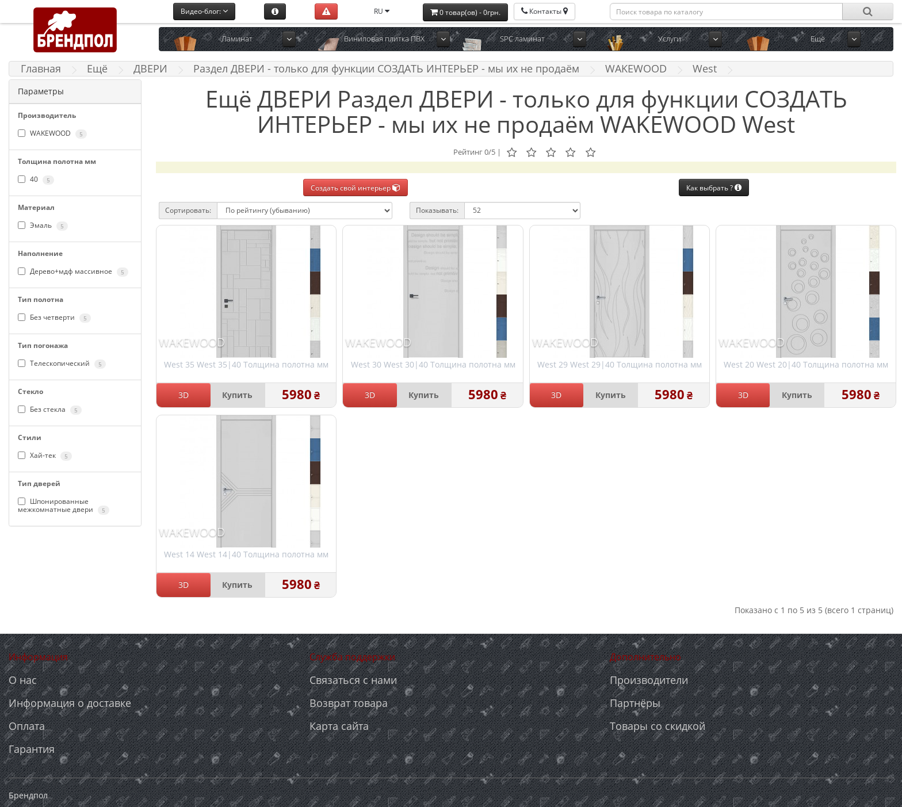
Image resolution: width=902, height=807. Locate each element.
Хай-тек (45, 455)
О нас (23, 680)
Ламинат (237, 38)
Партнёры (635, 703)
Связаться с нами (353, 680)
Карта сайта (339, 726)
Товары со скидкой (657, 726)
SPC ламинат (522, 38)
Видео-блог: (204, 11)
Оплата (27, 726)
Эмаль (43, 225)
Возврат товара (348, 703)
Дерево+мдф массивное (73, 271)
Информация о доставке (70, 703)
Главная (41, 68)
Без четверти (54, 317)
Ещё (818, 38)
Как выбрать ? (714, 188)
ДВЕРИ (150, 68)
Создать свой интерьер (355, 188)
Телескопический (62, 363)
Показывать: (437, 210)
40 (36, 179)
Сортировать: (188, 210)
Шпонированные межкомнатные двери (63, 505)
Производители (649, 680)
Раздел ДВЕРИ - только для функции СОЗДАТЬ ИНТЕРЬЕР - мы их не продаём (386, 68)
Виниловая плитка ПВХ (384, 38)
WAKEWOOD (636, 68)
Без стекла (50, 409)
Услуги (669, 38)
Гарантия (32, 749)
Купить (237, 394)
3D (183, 394)
